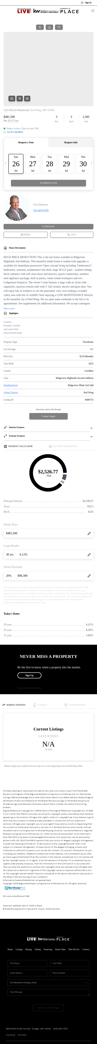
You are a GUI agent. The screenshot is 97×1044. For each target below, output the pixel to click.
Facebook (10, 1012)
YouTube (22, 1012)
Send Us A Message (48, 984)
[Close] (90, 1017)
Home (10, 926)
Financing (48, 926)
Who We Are (73, 926)
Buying (29, 926)
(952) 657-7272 (60, 1005)
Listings (19, 926)
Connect (85, 926)
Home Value (60, 926)
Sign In (86, 2)
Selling (38, 926)
